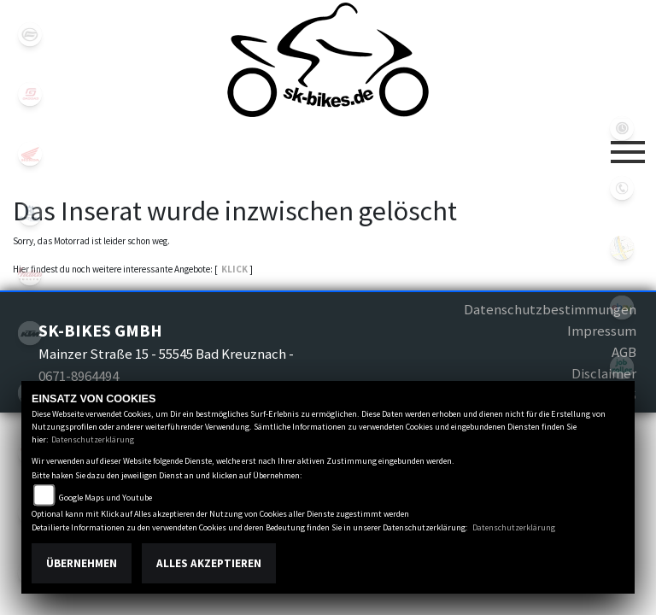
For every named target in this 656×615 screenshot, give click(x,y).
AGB (624, 352)
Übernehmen (81, 563)
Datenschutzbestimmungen (550, 309)
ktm (30, 333)
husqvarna (30, 213)
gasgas (30, 94)
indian (30, 273)
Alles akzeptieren (208, 563)
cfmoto (30, 34)
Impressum (601, 330)
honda (30, 153)
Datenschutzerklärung (92, 439)
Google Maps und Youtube (105, 497)
